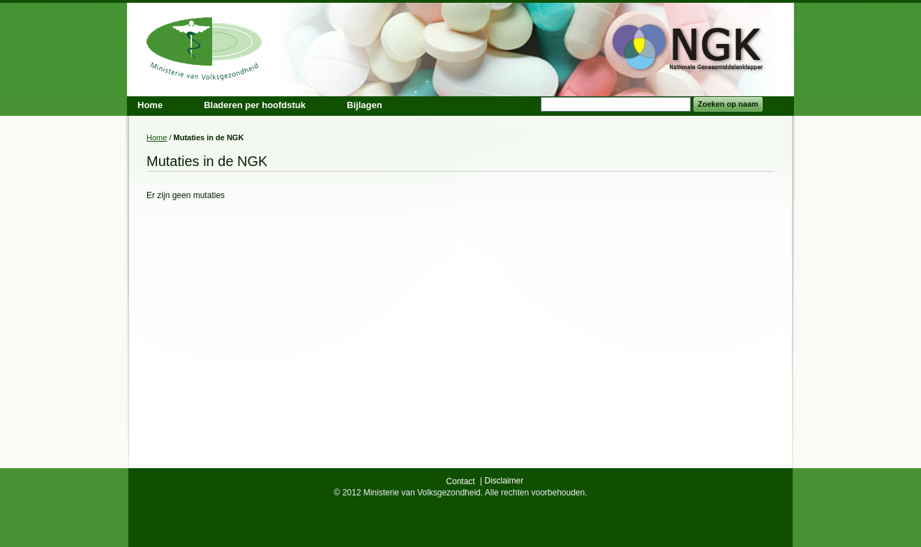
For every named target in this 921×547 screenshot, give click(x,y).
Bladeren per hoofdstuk (255, 105)
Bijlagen (364, 105)
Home (157, 137)
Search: (532, 104)
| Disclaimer (501, 481)
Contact (460, 481)
